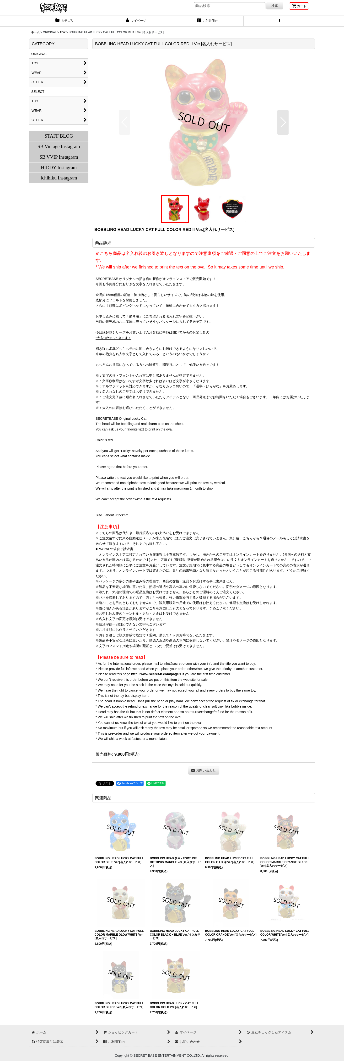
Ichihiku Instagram (58, 177)
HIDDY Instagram (59, 167)
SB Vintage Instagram (59, 146)
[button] (279, 21)
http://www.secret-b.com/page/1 (156, 674)
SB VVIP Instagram (58, 157)
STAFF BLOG (58, 136)
